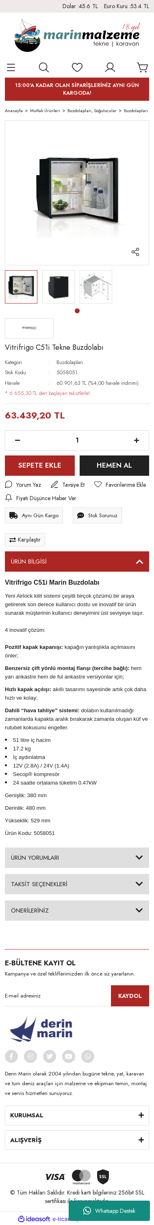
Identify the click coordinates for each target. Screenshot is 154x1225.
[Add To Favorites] (120, 485)
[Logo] (77, 37)
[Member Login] (110, 67)
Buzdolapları (69, 362)
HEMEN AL (114, 465)
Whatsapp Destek (109, 1210)
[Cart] (143, 67)
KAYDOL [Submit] (130, 996)
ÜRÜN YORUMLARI (35, 857)
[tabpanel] (21, 287)
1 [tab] (77, 310)
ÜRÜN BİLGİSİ (29, 561)
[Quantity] (77, 440)
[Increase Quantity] (136, 440)
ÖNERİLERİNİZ (30, 910)
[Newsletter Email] (77, 995)
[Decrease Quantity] (17, 440)
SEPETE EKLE (39, 465)
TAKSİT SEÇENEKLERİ (39, 884)
